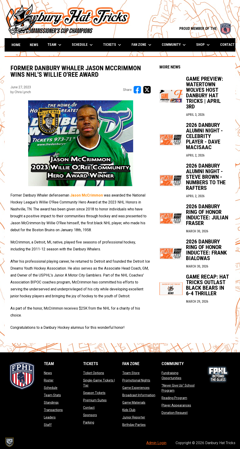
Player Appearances (176, 405)
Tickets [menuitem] (112, 45)
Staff (48, 425)
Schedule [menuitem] (83, 45)
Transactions (53, 410)
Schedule (50, 388)
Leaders (50, 417)
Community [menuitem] (174, 45)
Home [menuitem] (16, 45)
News (48, 373)
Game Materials (133, 402)
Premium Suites (95, 400)
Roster (49, 380)
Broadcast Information (138, 395)
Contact (89, 407)
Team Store (131, 373)
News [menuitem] (34, 45)
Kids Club (128, 410)
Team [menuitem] (55, 45)
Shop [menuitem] (203, 45)
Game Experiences (136, 388)
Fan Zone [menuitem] (142, 45)
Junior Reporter (133, 417)
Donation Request (175, 413)
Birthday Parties (134, 425)
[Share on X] (147, 89)
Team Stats (52, 395)
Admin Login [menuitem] (156, 443)
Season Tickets (94, 393)
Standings (51, 402)
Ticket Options (93, 373)
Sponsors (90, 415)
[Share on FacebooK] (137, 89)
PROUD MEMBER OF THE (205, 28)
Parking (88, 422)
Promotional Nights (136, 380)
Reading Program (174, 398)
